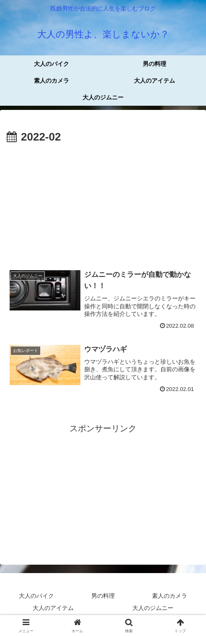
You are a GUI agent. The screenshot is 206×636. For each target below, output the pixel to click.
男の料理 (103, 596)
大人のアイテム (53, 609)
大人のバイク (36, 596)
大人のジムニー (152, 609)
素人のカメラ (169, 596)
